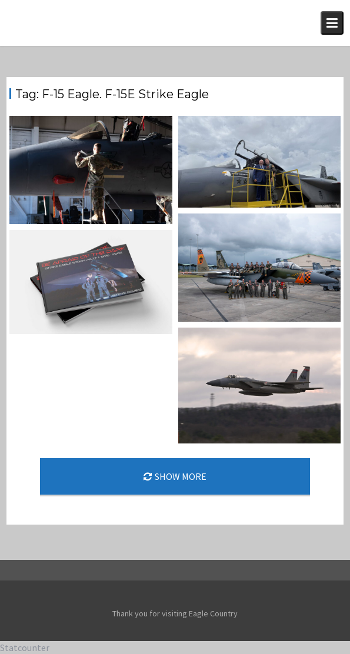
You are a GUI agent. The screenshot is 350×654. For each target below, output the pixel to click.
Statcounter (24, 647)
